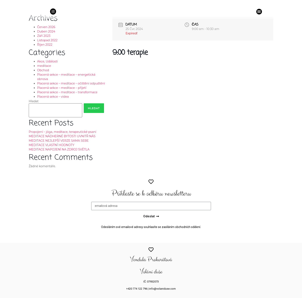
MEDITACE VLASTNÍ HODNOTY (51, 145)
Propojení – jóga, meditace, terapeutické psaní (62, 132)
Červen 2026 (46, 27)
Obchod (43, 70)
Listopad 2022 (47, 40)
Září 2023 (43, 36)
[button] (259, 11)
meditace (44, 66)
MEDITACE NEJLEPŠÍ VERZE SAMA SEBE (59, 141)
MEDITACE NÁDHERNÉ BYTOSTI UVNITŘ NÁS (62, 136)
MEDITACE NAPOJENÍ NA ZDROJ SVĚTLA (59, 149)
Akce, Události (47, 61)
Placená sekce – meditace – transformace (67, 92)
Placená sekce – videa (53, 96)
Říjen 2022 (44, 45)
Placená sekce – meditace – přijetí (61, 88)
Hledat (34, 101)
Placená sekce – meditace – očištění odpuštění (71, 83)
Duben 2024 (46, 31)
